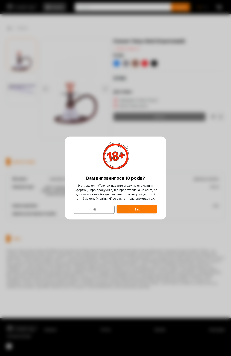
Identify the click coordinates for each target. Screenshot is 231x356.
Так (137, 209)
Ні (94, 209)
